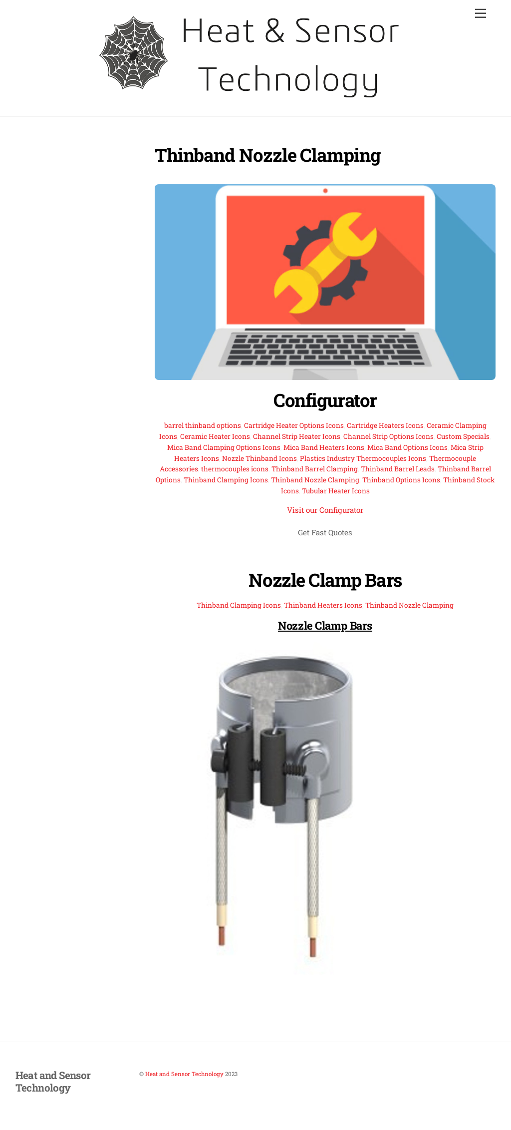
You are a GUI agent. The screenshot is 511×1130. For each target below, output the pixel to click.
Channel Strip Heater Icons (296, 436)
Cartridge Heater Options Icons (294, 425)
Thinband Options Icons (401, 479)
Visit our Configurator (325, 510)
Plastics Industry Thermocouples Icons (363, 458)
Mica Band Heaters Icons (323, 447)
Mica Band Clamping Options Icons (223, 447)
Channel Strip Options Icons (388, 436)
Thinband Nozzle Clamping (315, 479)
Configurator (325, 400)
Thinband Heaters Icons (323, 605)
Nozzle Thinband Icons (259, 458)
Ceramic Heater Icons (215, 436)
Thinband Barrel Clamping (314, 468)
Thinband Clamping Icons (226, 479)
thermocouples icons (234, 468)
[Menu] (481, 13)
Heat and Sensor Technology (184, 1074)
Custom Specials (463, 436)
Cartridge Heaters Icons (385, 425)
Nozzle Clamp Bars (325, 580)
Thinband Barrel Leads (398, 468)
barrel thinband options (202, 425)
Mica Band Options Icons (407, 447)
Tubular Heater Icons (336, 490)
